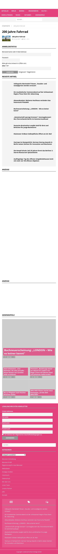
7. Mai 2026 (35, 397)
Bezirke (21, 11)
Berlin (13, 11)
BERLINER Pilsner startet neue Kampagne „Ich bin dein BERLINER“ (42, 392)
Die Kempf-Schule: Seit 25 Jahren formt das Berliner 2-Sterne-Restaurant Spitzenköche (33, 151)
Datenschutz (6, 478)
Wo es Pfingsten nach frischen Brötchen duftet (15, 393)
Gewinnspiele (40, 15)
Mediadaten (6, 468)
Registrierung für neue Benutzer (12, 465)
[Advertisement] (18, 298)
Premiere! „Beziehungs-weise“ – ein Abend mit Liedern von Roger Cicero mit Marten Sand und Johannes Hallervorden (42, 371)
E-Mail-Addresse (7, 411)
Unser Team (6, 485)
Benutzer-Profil (7, 462)
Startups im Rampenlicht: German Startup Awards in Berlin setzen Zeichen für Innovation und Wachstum (33, 143)
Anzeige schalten (7, 472)
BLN (24, 39)
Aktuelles (4, 11)
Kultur (44, 11)
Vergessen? (22, 72)
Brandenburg (33, 11)
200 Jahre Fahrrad (18, 37)
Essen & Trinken (7, 15)
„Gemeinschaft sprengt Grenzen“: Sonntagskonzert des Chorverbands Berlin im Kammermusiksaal (32, 118)
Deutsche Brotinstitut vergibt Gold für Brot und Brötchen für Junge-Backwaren (31, 126)
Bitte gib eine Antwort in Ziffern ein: (14, 63)
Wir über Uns (6, 482)
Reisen (18, 15)
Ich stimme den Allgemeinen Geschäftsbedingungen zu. (23, 435)
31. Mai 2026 (8, 357)
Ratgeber (27, 15)
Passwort (5, 58)
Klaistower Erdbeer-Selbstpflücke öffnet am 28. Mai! (33, 134)
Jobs (3, 492)
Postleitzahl (6, 429)
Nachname (6, 423)
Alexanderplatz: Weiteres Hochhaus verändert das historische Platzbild (32, 101)
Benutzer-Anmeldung (9, 459)
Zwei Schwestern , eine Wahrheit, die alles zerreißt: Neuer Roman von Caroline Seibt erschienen (14, 371)
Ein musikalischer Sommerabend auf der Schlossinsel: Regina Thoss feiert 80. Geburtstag (33, 93)
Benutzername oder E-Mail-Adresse (14, 52)
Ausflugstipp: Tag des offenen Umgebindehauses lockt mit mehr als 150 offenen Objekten (33, 160)
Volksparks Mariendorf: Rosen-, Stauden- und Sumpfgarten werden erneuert (30, 85)
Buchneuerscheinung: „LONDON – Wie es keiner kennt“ (31, 110)
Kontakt (4, 495)
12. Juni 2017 (17, 39)
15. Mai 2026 (8, 397)
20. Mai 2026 (35, 377)
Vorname (5, 417)
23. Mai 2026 (8, 377)
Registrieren (31, 72)
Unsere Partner (7, 488)
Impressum (5, 475)
